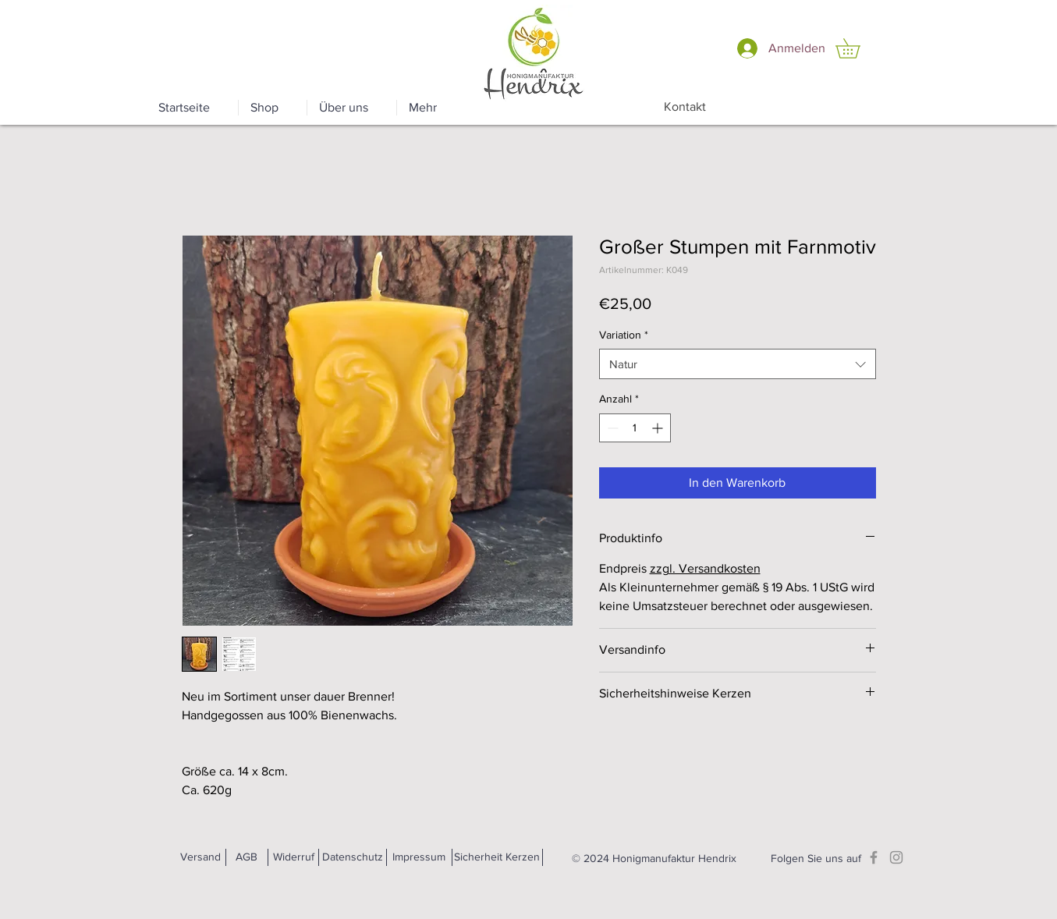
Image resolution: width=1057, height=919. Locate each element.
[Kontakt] (685, 106)
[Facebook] (873, 857)
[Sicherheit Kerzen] (497, 857)
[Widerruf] (293, 857)
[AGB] (247, 857)
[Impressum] (419, 857)
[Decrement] (611, 428)
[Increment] (659, 428)
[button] (857, 48)
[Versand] (201, 857)
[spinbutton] (635, 428)
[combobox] (737, 364)
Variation (623, 334)
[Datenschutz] (353, 857)
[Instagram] (896, 857)
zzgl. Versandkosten (705, 568)
